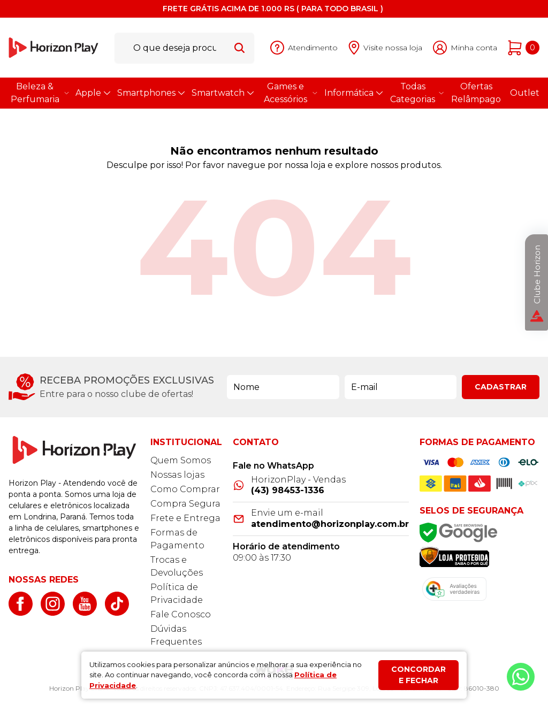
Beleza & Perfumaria (39, 92)
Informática (353, 93)
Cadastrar (501, 387)
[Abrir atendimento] (304, 48)
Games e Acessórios (290, 92)
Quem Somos (180, 460)
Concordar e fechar (418, 674)
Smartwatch (222, 93)
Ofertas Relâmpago (476, 92)
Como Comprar (185, 489)
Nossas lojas (177, 475)
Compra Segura (185, 504)
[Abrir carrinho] (523, 48)
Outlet (524, 93)
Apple (92, 93)
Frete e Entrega (185, 518)
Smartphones (150, 93)
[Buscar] (239, 48)
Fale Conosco (180, 614)
